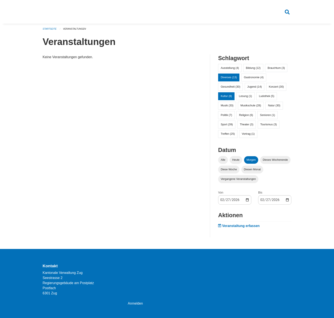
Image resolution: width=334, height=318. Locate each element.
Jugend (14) (254, 87)
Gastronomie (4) (253, 78)
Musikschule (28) (250, 106)
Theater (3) (246, 125)
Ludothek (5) (266, 97)
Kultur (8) (226, 97)
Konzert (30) (276, 87)
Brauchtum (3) (276, 69)
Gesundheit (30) (230, 87)
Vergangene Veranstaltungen (238, 180)
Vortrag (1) (248, 134)
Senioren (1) (267, 116)
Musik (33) (227, 106)
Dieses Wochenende (275, 160)
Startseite (50, 30)
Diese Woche (229, 170)
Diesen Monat (252, 170)
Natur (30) (274, 106)
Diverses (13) (229, 78)
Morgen (251, 160)
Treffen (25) (228, 134)
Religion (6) (246, 116)
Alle (223, 160)
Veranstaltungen (75, 30)
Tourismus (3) (268, 125)
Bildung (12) (253, 69)
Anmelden (135, 303)
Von (220, 193)
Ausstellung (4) (230, 69)
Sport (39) (227, 125)
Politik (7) (226, 116)
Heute (235, 160)
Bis (260, 193)
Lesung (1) (245, 97)
